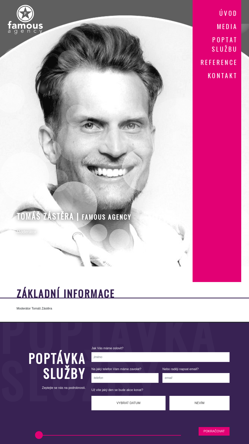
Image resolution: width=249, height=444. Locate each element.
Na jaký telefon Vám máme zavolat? (116, 369)
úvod (228, 13)
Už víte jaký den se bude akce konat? (117, 390)
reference (219, 62)
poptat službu (225, 44)
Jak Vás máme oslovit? (107, 348)
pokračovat (214, 431)
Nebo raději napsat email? (180, 369)
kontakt (223, 75)
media (227, 26)
